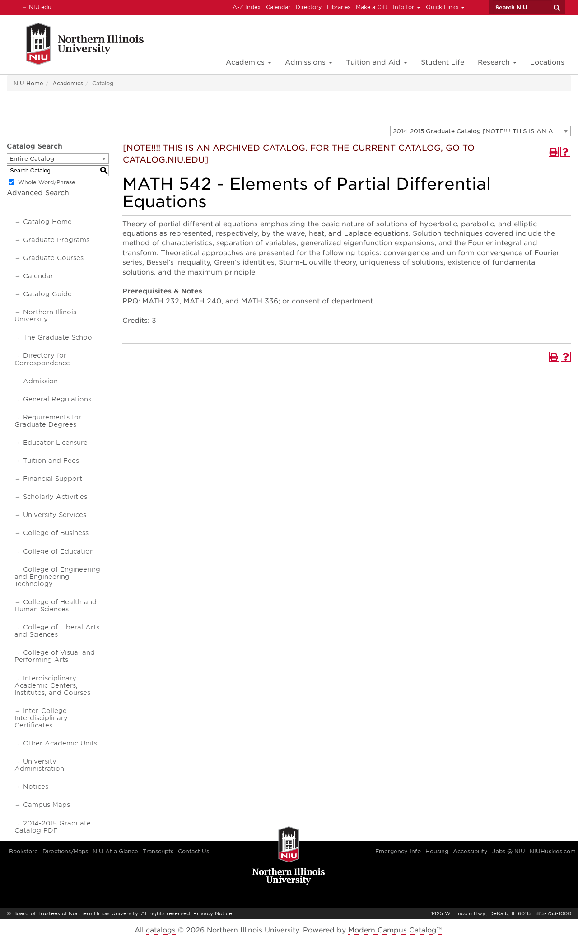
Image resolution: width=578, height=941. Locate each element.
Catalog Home (47, 221)
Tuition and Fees (51, 460)
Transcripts (158, 851)
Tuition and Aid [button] (376, 62)
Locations (547, 62)
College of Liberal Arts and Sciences (56, 631)
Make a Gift (371, 7)
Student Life (442, 62)
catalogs (161, 930)
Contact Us (193, 851)
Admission (40, 381)
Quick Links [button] (445, 7)
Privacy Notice (212, 913)
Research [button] (497, 62)
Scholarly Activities (55, 496)
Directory (309, 7)
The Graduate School (58, 337)
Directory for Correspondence (42, 359)
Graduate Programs (56, 239)
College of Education (58, 551)
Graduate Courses (53, 257)
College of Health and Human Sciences (55, 605)
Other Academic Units (60, 743)
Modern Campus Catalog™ (395, 930)
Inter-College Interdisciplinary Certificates (41, 718)
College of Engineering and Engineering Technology (57, 576)
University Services (54, 514)
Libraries (338, 7)
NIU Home (28, 83)
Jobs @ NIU (508, 851)
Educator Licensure (55, 442)
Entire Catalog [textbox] (31, 158)
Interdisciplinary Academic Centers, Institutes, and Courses (52, 685)
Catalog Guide (47, 294)
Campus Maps (46, 804)
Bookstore (23, 851)
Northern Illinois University (45, 315)
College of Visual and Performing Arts (54, 656)
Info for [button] (406, 7)
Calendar (278, 7)
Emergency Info (398, 851)
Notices (35, 786)
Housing (436, 851)
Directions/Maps (65, 851)
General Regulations (57, 399)
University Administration (39, 765)
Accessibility (470, 851)
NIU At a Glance (115, 851)
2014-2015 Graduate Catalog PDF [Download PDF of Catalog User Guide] (52, 827)
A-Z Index (247, 7)
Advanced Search (38, 193)
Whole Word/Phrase (46, 182)
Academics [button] (248, 62)
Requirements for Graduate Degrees (47, 421)
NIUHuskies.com (553, 851)
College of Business (56, 532)
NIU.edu (35, 6)
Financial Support (52, 478)
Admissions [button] (308, 62)
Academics (67, 83)
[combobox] (480, 131)
